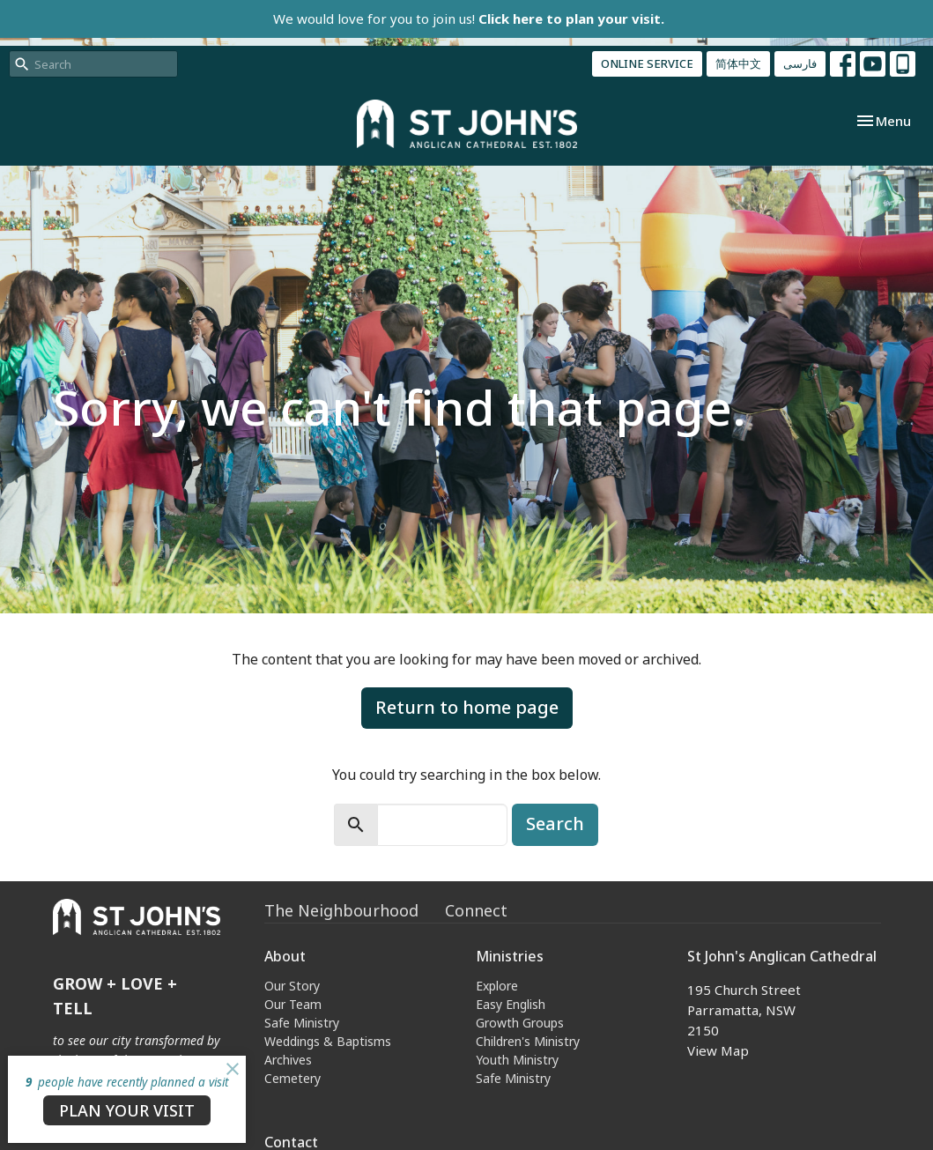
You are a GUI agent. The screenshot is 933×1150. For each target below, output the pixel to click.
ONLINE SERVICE (647, 63)
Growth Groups (520, 1022)
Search (555, 823)
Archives (288, 1059)
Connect (476, 910)
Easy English (510, 1004)
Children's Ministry (528, 1041)
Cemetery (292, 1078)
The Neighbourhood (341, 910)
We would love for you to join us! (468, 18)
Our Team (293, 1004)
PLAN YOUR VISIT (127, 1110)
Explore (497, 985)
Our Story (292, 985)
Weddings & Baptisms (327, 1041)
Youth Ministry (517, 1059)
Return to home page (467, 707)
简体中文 (738, 63)
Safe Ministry (301, 1022)
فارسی (800, 63)
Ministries (510, 956)
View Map (718, 1050)
